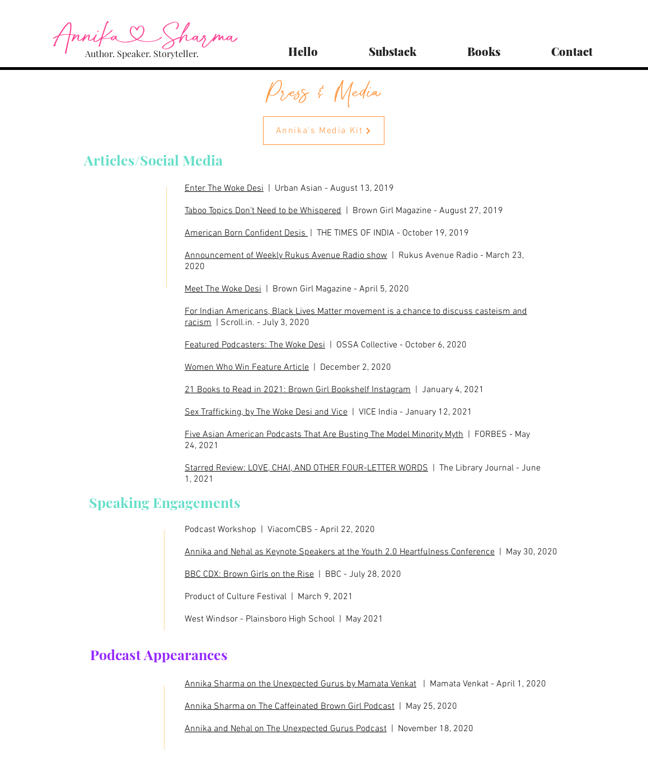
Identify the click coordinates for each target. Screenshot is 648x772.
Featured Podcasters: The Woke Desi (255, 345)
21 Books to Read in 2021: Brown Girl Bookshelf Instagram (298, 390)
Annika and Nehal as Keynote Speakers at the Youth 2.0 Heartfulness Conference (340, 552)
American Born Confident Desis (246, 233)
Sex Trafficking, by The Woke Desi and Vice (266, 412)
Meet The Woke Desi (223, 289)
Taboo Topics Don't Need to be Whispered (263, 210)
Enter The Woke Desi (224, 188)
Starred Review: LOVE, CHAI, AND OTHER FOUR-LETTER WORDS (306, 468)
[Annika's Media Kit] (323, 130)
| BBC (327, 574)
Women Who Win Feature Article (247, 367)
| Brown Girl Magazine (306, 289)
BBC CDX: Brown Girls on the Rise (249, 574)
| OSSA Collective (361, 345)
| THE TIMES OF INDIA (351, 233)
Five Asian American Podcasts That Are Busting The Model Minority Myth (324, 434)
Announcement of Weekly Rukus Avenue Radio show (286, 255)
